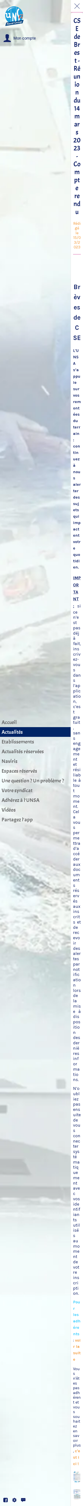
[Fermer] (77, 6)
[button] (19, 38)
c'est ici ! (76, 1457)
